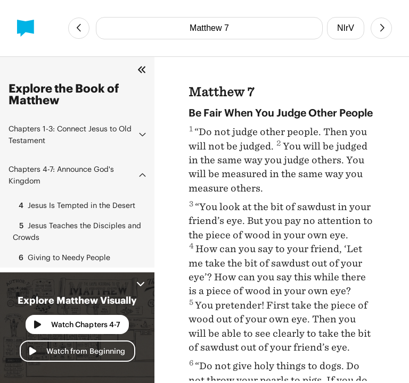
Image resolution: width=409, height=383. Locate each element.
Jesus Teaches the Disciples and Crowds (77, 231)
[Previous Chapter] (78, 28)
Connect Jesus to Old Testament (70, 134)
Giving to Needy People (61, 257)
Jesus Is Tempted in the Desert (74, 205)
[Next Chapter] (381, 28)
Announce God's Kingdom (61, 174)
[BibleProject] (25, 28)
